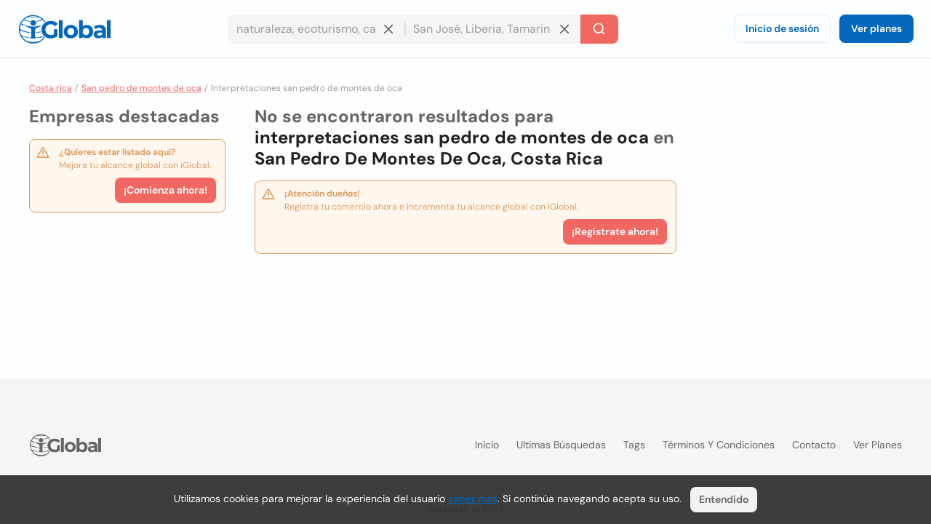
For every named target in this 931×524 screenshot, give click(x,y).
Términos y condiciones (719, 444)
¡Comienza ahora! (165, 189)
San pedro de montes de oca (141, 88)
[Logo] (64, 29)
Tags (634, 444)
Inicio (487, 444)
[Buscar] (599, 29)
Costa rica (50, 88)
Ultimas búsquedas (561, 444)
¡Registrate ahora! (615, 231)
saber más (473, 498)
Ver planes (876, 28)
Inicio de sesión (782, 28)
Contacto (814, 444)
